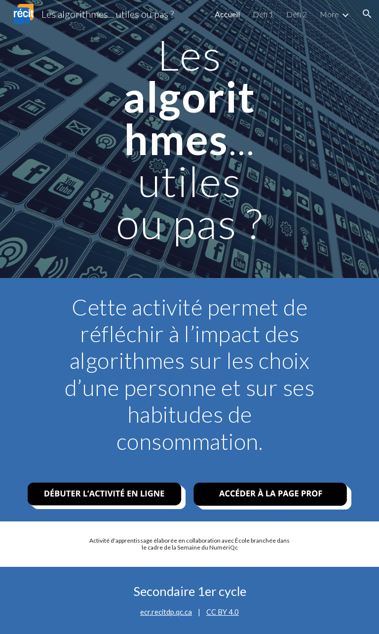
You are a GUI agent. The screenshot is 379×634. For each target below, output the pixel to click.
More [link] (329, 14)
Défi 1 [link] (263, 14)
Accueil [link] (227, 14)
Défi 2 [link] (296, 14)
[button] (367, 14)
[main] (189, 139)
